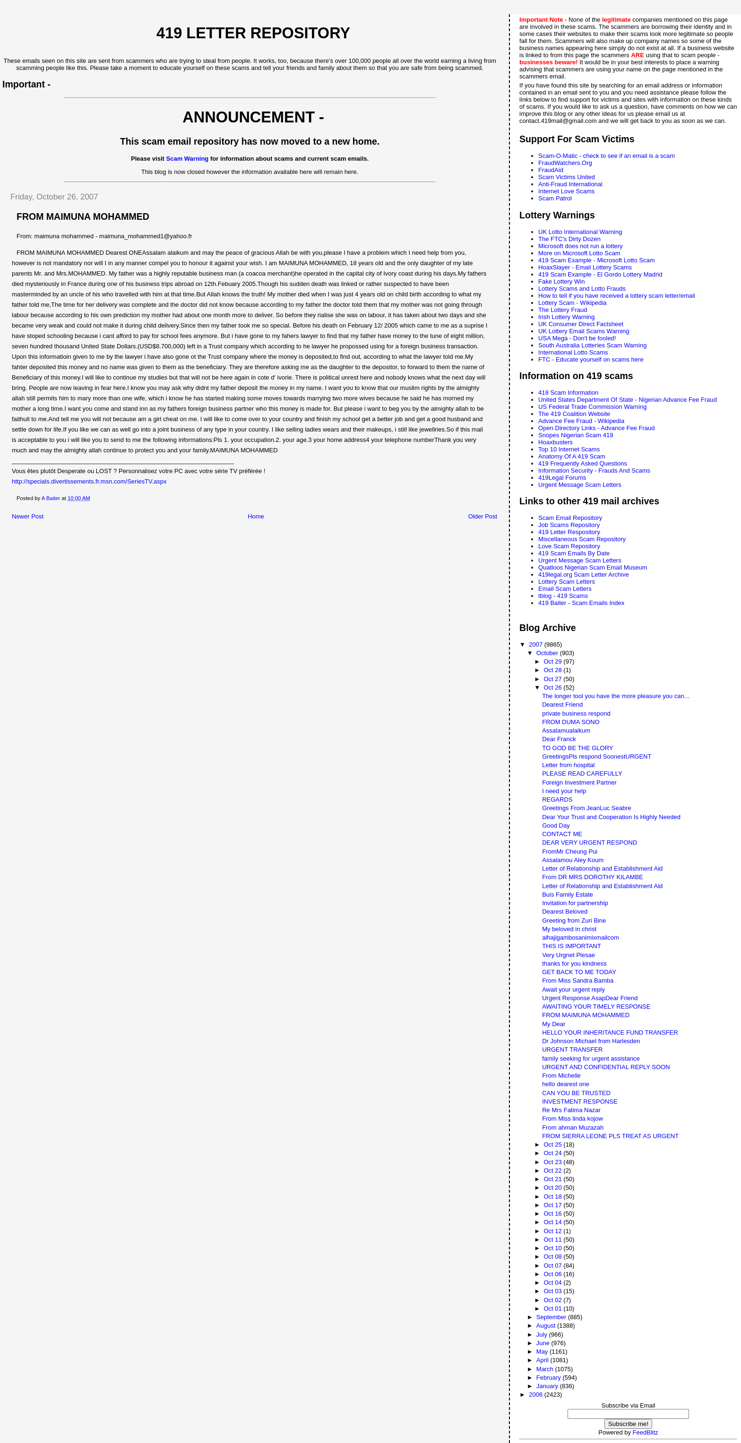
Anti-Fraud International (570, 184)
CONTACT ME (562, 834)
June (543, 1343)
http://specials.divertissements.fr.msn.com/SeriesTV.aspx (89, 481)
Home (256, 516)
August (546, 1325)
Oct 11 (553, 1239)
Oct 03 (553, 1291)
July (542, 1334)
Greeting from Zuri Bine (574, 920)
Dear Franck (559, 739)
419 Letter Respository (569, 532)
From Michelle (561, 1075)
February (549, 1377)
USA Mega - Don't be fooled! (577, 338)
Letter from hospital (568, 765)
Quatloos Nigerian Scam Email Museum (592, 567)
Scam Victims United (566, 177)
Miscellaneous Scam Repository (582, 539)
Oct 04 (553, 1282)
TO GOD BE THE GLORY (577, 748)
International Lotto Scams (573, 352)
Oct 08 (553, 1256)
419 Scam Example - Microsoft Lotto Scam (596, 260)
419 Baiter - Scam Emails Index (581, 602)
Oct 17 (553, 1205)
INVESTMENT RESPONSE (579, 1101)
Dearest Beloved (564, 911)
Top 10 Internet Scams (569, 449)
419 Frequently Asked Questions (582, 463)
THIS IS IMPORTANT (571, 946)
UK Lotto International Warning (580, 231)
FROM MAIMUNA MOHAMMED (585, 1015)
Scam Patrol (555, 198)
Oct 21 (553, 1179)
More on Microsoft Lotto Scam (579, 253)
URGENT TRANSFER (572, 1049)
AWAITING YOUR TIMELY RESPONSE (596, 1006)
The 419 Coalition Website (574, 413)
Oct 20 (553, 1187)
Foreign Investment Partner (579, 782)
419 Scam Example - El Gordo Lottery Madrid (600, 274)
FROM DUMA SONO (570, 722)
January (548, 1386)
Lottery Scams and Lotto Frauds (582, 288)
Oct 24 (553, 1153)
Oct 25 (553, 1144)
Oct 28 (553, 670)
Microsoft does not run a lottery (580, 246)
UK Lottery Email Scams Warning (583, 331)
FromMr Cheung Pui (569, 851)
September (552, 1317)
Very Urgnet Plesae (568, 955)
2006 (536, 1394)
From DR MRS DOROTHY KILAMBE (592, 877)
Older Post (482, 516)
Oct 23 (553, 1162)
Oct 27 (553, 679)
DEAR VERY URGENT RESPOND (589, 842)
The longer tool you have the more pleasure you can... (615, 696)
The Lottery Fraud (562, 309)
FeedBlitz (645, 1432)
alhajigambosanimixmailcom (580, 937)
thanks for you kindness (574, 963)
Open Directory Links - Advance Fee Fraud (596, 428)
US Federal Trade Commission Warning (592, 406)
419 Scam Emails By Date (574, 553)
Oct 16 (553, 1213)
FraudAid (550, 169)
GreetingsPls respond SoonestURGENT (596, 756)
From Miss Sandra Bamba (577, 980)
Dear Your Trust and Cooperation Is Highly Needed (611, 817)
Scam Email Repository (570, 517)
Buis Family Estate (567, 894)
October (548, 653)
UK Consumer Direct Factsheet (580, 324)
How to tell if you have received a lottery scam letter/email (616, 295)
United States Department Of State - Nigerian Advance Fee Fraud (627, 399)
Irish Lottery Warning (566, 316)
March (545, 1369)
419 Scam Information (568, 392)
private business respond (576, 713)
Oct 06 (553, 1274)
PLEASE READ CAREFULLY (582, 773)
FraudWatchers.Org (565, 162)
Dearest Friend (562, 704)
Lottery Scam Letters (566, 581)
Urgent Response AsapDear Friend (590, 998)
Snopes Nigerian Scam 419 (575, 435)
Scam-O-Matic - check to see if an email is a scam (606, 155)
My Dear (553, 1024)
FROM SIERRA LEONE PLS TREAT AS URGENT (610, 1136)
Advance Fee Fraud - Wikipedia (581, 420)
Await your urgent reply (573, 989)
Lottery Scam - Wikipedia (572, 302)
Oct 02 (553, 1300)
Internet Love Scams (566, 191)
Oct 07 (553, 1265)
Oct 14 (553, 1222)
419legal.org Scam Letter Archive (583, 574)
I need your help (564, 791)
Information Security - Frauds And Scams (594, 470)
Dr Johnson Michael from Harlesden (591, 1041)
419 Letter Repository (253, 33)
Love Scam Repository (569, 546)
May (543, 1351)
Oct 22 (553, 1170)
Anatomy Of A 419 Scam (571, 456)
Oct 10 (553, 1248)
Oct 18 (553, 1196)
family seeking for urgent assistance (591, 1058)
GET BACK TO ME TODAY (579, 972)
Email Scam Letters (565, 588)
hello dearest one (565, 1084)
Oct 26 (553, 687)
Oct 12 (553, 1231)
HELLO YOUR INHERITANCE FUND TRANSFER (610, 1032)
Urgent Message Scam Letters (579, 484)
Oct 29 (553, 661)
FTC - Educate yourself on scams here (591, 359)
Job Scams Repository (569, 524)
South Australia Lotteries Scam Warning (592, 345)
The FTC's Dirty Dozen (569, 238)
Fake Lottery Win (561, 281)
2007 (536, 644)
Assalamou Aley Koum (572, 860)
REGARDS (557, 799)
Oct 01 (553, 1308)
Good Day (556, 825)
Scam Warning (187, 158)
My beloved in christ (569, 929)
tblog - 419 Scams (563, 595)
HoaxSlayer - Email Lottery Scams (585, 267)
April (543, 1360)
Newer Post (27, 516)
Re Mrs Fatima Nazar (571, 1110)
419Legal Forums (562, 477)
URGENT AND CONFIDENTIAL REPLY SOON (606, 1067)
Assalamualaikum (566, 730)
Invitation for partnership (575, 903)
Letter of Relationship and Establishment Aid (602, 868)
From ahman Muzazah (572, 1127)
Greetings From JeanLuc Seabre (586, 808)
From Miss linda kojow (572, 1118)
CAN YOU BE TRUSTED (576, 1093)
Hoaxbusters (555, 442)
